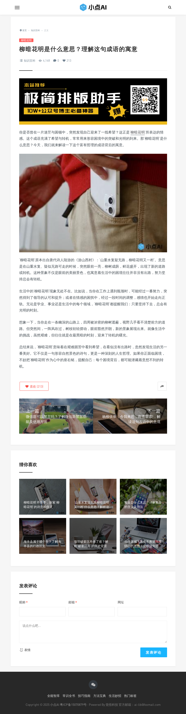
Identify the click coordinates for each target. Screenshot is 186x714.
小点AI (55, 704)
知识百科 (29, 60)
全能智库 (53, 696)
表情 (25, 650)
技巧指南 (84, 696)
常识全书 (69, 696)
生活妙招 (115, 696)
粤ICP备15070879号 (73, 704)
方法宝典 (99, 696)
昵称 (23, 602)
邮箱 (72, 602)
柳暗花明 (26, 40)
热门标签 (130, 696)
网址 (121, 602)
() (34, 386)
